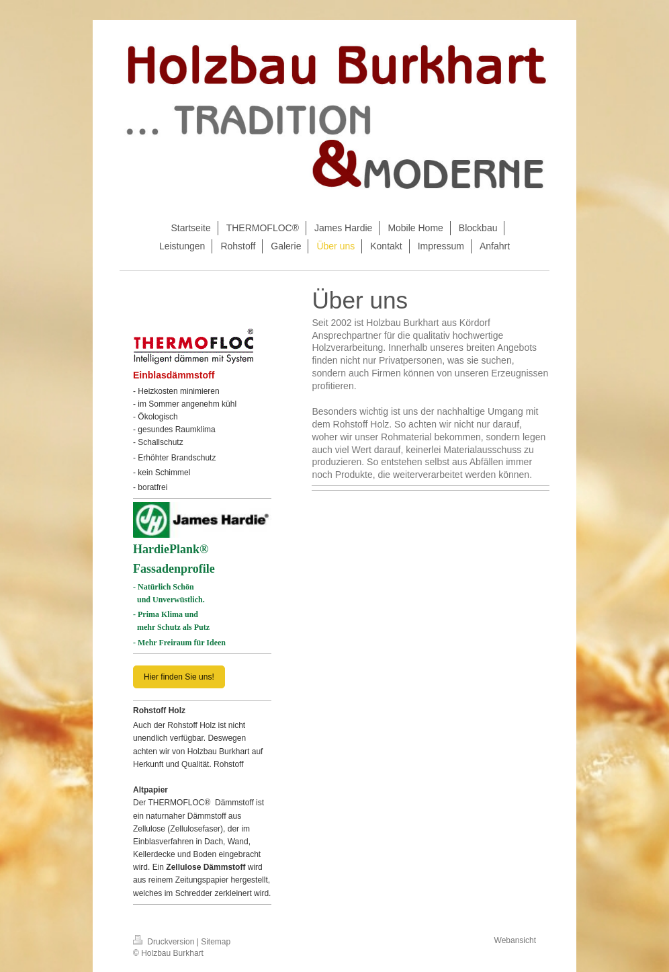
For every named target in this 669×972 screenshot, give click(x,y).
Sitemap (215, 941)
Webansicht (515, 940)
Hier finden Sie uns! (179, 677)
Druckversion (165, 941)
